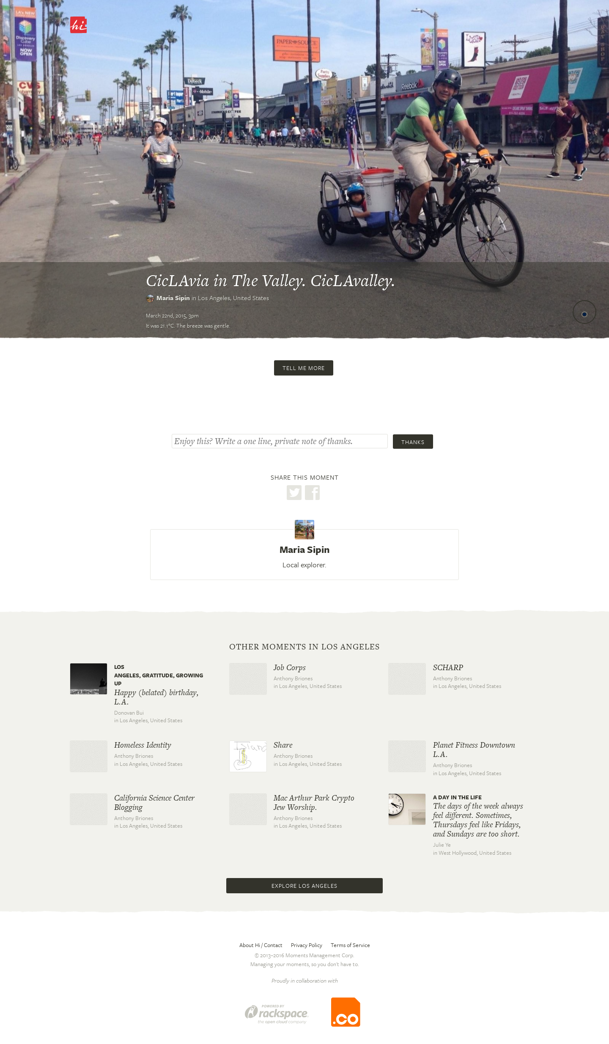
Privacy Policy (306, 945)
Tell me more (304, 368)
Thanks (413, 442)
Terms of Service (350, 945)
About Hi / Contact (261, 945)
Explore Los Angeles (304, 885)
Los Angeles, (233, 297)
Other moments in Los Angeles (304, 647)
